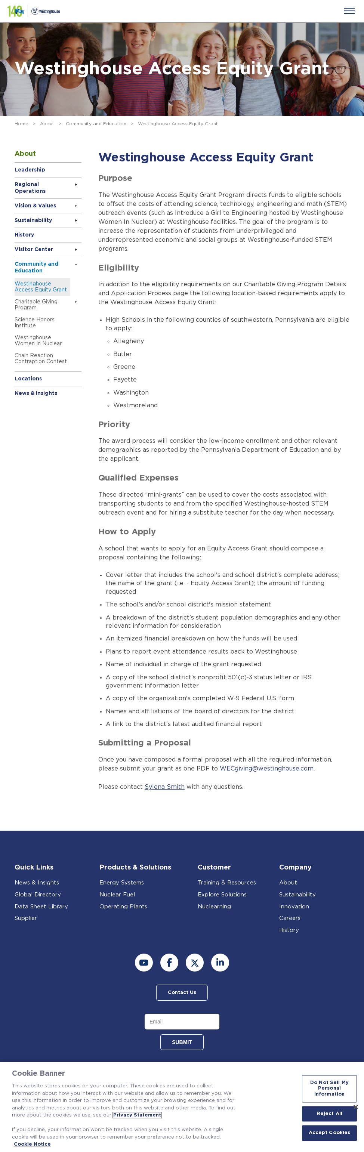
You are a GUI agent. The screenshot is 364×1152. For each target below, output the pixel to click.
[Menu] (349, 10)
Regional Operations (30, 188)
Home (21, 123)
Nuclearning (214, 906)
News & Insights (36, 393)
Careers (289, 917)
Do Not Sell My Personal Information (329, 1088)
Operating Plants (123, 906)
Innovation (294, 906)
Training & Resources (227, 882)
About (47, 123)
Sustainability (33, 220)
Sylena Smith (165, 787)
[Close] (356, 1107)
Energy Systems (121, 882)
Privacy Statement (137, 1115)
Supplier (26, 917)
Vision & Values (35, 206)
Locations (28, 379)
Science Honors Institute (35, 322)
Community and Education (96, 123)
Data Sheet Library (41, 906)
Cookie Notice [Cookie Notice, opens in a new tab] (32, 1144)
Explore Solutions (222, 894)
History (24, 235)
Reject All (329, 1113)
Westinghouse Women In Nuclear (38, 340)
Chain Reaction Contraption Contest (41, 358)
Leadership (30, 170)
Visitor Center (34, 249)
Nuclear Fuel (117, 894)
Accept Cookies (330, 1133)
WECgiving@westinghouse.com (267, 769)
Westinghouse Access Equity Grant (41, 287)
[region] (182, 1107)
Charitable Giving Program (36, 305)
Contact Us (182, 991)
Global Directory (38, 894)
